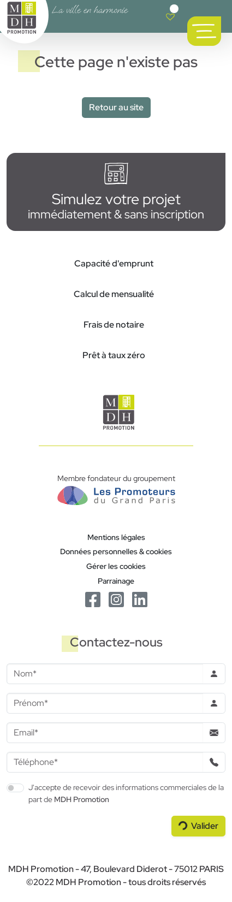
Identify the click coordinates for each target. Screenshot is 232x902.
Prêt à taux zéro (113, 355)
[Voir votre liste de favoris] (170, 16)
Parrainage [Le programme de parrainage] (116, 580)
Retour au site (116, 107)
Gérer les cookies (116, 566)
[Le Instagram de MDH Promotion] (117, 598)
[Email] (105, 732)
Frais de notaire (114, 324)
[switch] (15, 788)
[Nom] (105, 673)
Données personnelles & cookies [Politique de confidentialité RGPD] (116, 551)
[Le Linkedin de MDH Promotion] (139, 598)
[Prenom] (105, 703)
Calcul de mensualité (114, 294)
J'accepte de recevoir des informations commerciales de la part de (126, 793)
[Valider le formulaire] (198, 826)
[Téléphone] (105, 762)
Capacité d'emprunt (113, 263)
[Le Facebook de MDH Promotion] (93, 598)
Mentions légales (116, 537)
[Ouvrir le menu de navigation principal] (204, 31)
